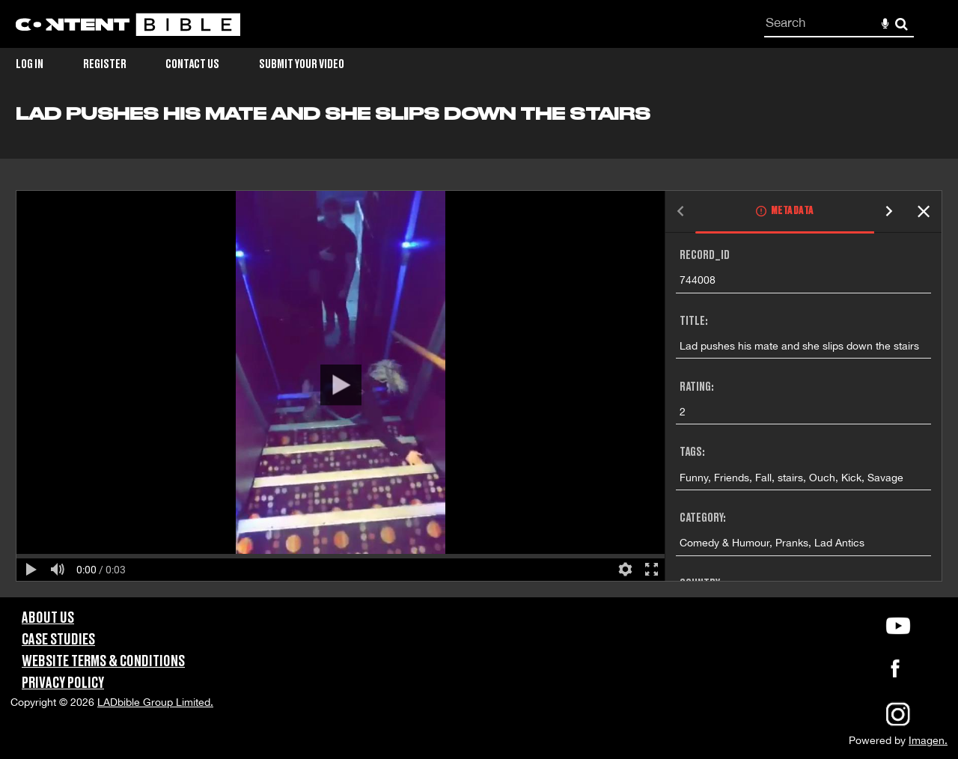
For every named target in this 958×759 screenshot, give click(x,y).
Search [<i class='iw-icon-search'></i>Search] (901, 23)
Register (104, 64)
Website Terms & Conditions (103, 661)
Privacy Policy (63, 683)
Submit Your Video (301, 64)
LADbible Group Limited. (155, 702)
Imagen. (928, 740)
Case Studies (58, 639)
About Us (48, 618)
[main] (479, 350)
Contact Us (192, 64)
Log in (29, 64)
